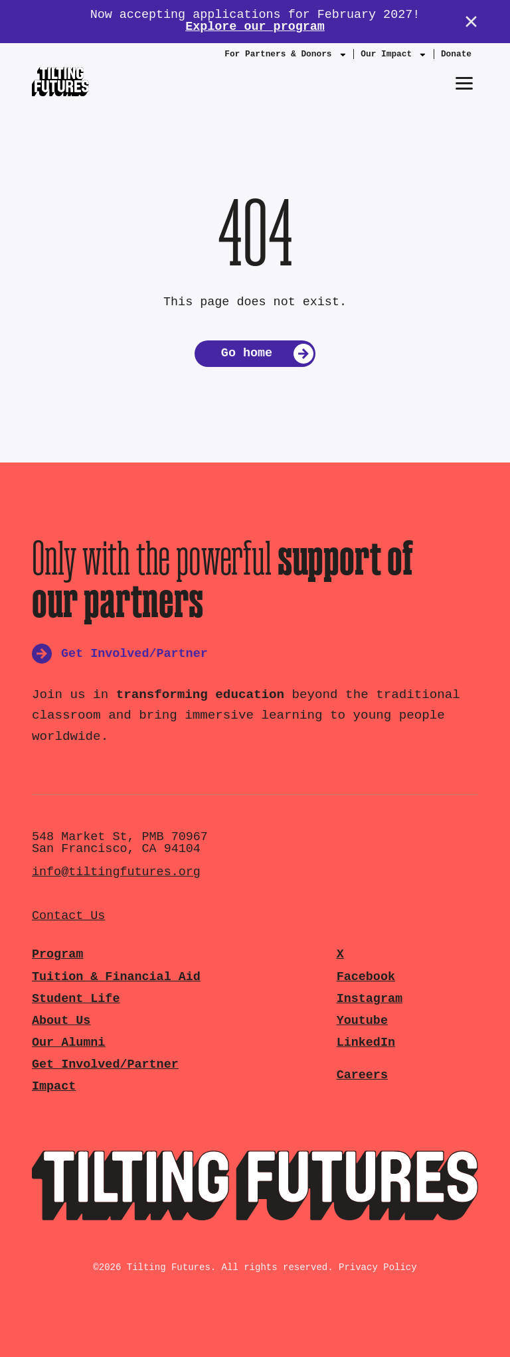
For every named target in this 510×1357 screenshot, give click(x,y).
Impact (54, 1087)
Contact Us (68, 916)
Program (57, 955)
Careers (362, 1075)
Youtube (362, 1021)
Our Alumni (68, 1043)
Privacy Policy (378, 1267)
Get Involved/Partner (105, 1065)
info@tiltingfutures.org (116, 872)
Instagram (369, 999)
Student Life (76, 999)
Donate (456, 54)
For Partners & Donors (285, 57)
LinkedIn (366, 1043)
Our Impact (394, 57)
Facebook (366, 977)
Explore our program (255, 27)
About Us (61, 1021)
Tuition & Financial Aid (116, 977)
